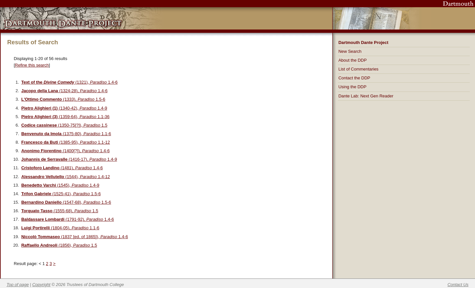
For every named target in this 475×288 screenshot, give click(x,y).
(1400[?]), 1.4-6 (65, 150)
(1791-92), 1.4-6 (67, 219)
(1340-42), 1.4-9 (64, 108)
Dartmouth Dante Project (363, 42)
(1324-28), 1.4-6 (64, 90)
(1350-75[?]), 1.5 (64, 125)
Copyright (41, 284)
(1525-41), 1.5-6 (61, 193)
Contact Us (458, 284)
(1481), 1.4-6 (62, 167)
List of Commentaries (358, 69)
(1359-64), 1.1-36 (65, 116)
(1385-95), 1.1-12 (65, 142)
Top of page (18, 284)
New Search (350, 51)
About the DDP (352, 60)
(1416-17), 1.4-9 (69, 159)
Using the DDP (352, 86)
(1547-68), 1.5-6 (66, 202)
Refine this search (32, 65)
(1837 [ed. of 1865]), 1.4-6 (74, 236)
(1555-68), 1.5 (59, 210)
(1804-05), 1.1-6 (60, 227)
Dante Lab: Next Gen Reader (365, 95)
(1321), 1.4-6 (69, 82)
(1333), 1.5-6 (63, 99)
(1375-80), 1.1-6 (66, 133)
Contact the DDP (354, 77)
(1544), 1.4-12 (65, 176)
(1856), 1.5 (59, 245)
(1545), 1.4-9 (60, 185)
